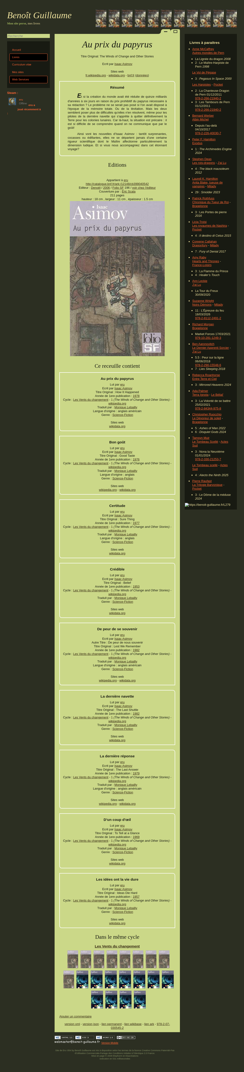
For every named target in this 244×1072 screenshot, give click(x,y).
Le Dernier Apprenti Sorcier (210, 348)
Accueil (16, 49)
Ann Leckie (199, 281)
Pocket (218, 84)
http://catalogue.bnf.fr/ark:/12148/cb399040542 (117, 184)
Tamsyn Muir (201, 438)
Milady (211, 186)
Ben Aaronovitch (203, 344)
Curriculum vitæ (21, 64)
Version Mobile (109, 1042)
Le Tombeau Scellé (205, 441)
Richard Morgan (203, 324)
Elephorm (117, 1056)
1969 (136, 837)
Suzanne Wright (203, 301)
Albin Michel (200, 119)
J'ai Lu (222, 163)
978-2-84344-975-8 (208, 408)
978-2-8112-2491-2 (208, 318)
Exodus (197, 143)
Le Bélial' (217, 394)
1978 (136, 396)
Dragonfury (199, 245)
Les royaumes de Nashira (209, 225)
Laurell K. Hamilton (205, 178)
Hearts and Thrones (205, 261)
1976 (136, 459)
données (142, 75)
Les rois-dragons (203, 163)
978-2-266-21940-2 (208, 98)
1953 (136, 586)
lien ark (149, 1024)
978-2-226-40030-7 (208, 133)
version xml (72, 1024)
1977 (136, 523)
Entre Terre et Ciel (204, 379)
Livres (15, 57)
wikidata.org (116, 75)
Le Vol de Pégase (204, 72)
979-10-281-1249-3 (208, 338)
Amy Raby (199, 257)
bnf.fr (130, 75)
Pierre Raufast (202, 481)
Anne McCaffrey (203, 49)
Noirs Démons (201, 304)
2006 (106, 187)
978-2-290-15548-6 (208, 365)
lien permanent (112, 1024)
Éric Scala (129, 191)
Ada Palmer (200, 391)
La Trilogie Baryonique (207, 485)
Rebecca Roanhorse (206, 375)
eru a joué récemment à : (24, 109)
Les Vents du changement (90, 399)
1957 (136, 896)
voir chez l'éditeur (144, 187)
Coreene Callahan (204, 241)
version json (91, 1024)
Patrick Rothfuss (203, 198)
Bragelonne (200, 206)
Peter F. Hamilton (204, 139)
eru (126, 180)
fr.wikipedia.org (96, 75)
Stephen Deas (201, 159)
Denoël (96, 187)
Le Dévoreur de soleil (206, 418)
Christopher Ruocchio (206, 414)
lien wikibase (133, 1024)
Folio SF (118, 187)
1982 (136, 650)
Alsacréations (131, 1056)
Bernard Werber (203, 115)
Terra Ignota (200, 394)
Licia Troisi (199, 222)
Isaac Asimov (123, 64)
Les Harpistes (201, 84)
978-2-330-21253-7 (208, 459)
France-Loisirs (201, 265)
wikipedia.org (117, 403)
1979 (136, 773)
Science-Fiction (122, 415)
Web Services (20, 79)
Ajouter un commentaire (75, 1016)
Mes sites (18, 72)
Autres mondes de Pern (208, 53)
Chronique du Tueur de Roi (210, 202)
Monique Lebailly (125, 407)
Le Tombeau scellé (204, 465)
